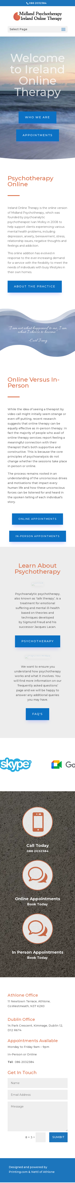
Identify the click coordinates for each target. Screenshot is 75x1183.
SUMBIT (58, 1137)
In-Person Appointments (38, 536)
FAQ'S (37, 714)
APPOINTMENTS (38, 135)
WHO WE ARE (37, 117)
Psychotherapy (37, 641)
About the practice (34, 286)
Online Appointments (37, 518)
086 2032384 (37, 3)
